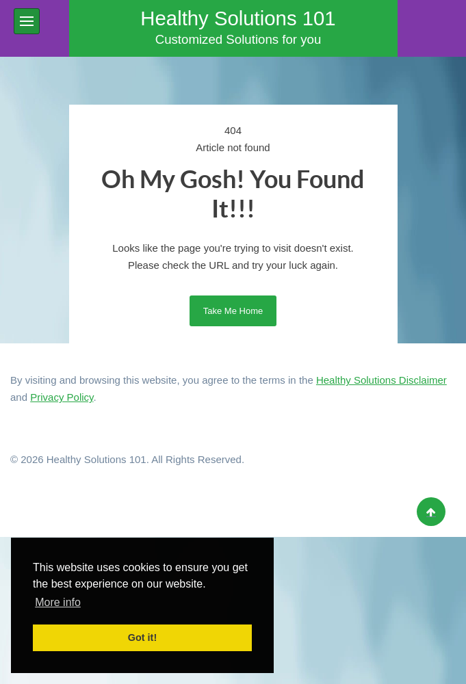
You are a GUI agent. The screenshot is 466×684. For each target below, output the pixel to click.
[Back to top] (431, 511)
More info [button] (58, 602)
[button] (27, 21)
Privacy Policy (61, 397)
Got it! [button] (142, 637)
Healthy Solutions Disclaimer (381, 380)
